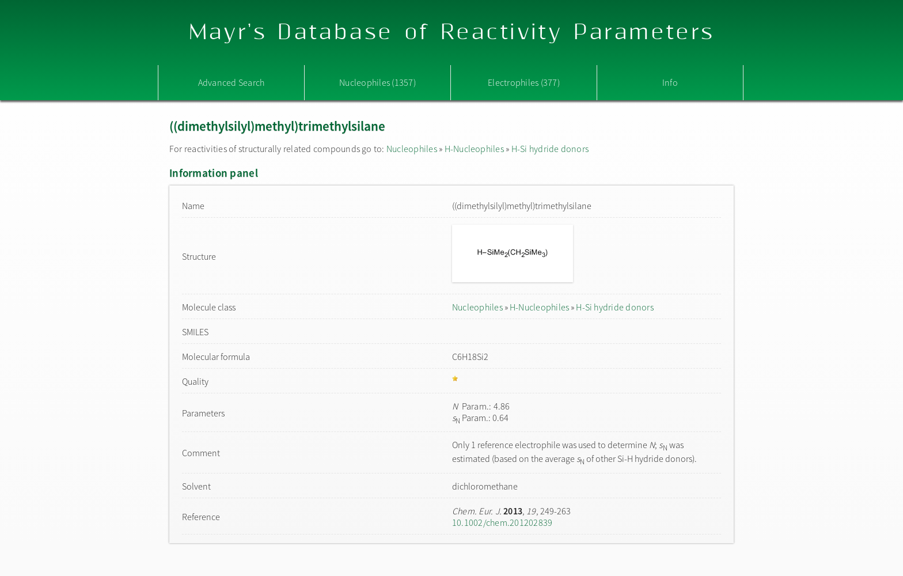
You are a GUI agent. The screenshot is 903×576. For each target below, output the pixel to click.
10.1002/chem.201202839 (502, 522)
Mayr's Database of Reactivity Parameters (452, 33)
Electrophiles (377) (524, 82)
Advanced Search (231, 82)
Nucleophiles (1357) (377, 82)
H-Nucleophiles (474, 148)
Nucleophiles (411, 148)
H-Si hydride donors (550, 148)
